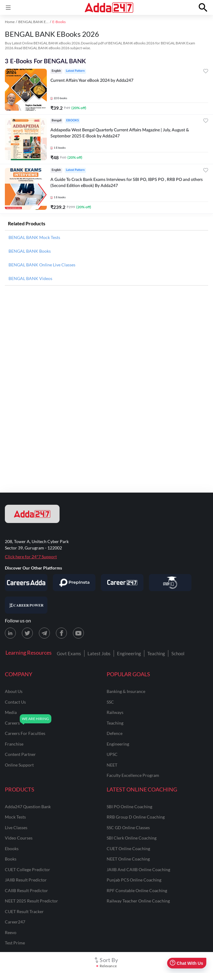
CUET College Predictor (27, 869)
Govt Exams (69, 653)
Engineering (129, 653)
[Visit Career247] (122, 582)
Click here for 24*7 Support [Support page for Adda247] (31, 556)
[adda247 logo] (32, 514)
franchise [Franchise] (14, 743)
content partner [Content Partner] (20, 754)
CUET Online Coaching (128, 848)
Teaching (156, 653)
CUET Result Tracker (24, 911)
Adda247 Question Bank (28, 806)
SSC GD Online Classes (128, 827)
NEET (112, 764)
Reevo (10, 932)
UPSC (112, 754)
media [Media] (11, 712)
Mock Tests (15, 816)
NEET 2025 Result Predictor (31, 900)
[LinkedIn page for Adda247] (10, 633)
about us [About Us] (13, 691)
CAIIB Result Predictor (26, 890)
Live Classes (16, 827)
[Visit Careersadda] (26, 582)
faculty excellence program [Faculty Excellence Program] (133, 775)
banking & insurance (126, 691)
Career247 (15, 921)
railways (115, 712)
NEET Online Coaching (128, 858)
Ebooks (12, 848)
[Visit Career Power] (26, 605)
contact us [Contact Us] (15, 702)
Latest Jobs (99, 653)
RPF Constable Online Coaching (137, 890)
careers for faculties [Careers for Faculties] (25, 733)
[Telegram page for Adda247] (44, 633)
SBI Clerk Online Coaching (131, 837)
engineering (118, 743)
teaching (115, 722)
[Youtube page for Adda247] (78, 633)
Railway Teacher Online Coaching (138, 900)
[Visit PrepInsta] (74, 582)
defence (114, 733)
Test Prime (15, 942)
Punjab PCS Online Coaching (134, 879)
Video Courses (19, 837)
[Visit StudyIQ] (170, 582)
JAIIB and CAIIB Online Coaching (138, 869)
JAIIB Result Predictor (26, 879)
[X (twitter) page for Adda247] (27, 633)
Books (10, 858)
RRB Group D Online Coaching (136, 816)
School (177, 653)
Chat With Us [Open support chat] (186, 963)
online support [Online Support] (19, 764)
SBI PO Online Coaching (129, 806)
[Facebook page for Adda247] (61, 633)
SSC (110, 702)
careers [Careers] (12, 722)
